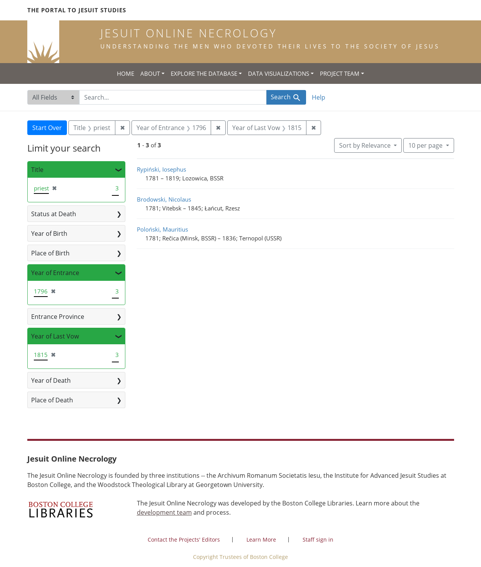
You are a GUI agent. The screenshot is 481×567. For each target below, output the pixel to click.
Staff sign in (318, 539)
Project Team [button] (340, 73)
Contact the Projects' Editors (184, 539)
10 (426, 145)
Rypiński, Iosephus (161, 169)
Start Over (47, 127)
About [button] (150, 73)
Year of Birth (49, 233)
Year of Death (51, 380)
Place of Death (52, 400)
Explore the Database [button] (204, 73)
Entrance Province (57, 316)
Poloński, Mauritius (162, 229)
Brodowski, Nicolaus (164, 199)
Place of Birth (50, 253)
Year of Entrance (55, 272)
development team (164, 512)
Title (37, 169)
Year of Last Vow (55, 336)
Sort (365, 145)
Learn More (261, 539)
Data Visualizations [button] (278, 73)
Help (318, 97)
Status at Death (53, 214)
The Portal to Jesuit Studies (76, 10)
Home (125, 73)
